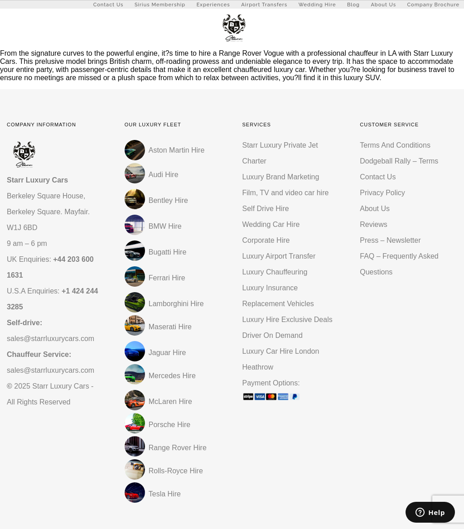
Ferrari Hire (155, 276)
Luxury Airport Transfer (279, 256)
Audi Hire (152, 173)
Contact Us (108, 5)
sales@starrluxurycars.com (50, 338)
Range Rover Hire (166, 446)
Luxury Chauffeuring (275, 272)
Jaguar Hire (155, 351)
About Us (383, 5)
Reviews (373, 224)
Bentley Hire (156, 199)
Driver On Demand (272, 335)
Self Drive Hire (265, 208)
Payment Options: (291, 393)
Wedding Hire (317, 5)
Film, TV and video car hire (285, 193)
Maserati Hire (158, 325)
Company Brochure (433, 5)
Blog (353, 5)
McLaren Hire (158, 400)
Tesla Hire (153, 492)
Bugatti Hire (156, 250)
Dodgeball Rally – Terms (399, 161)
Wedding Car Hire (271, 224)
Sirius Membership (160, 5)
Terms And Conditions (395, 145)
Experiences (213, 5)
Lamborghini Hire (164, 302)
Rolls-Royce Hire (164, 469)
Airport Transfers (264, 5)
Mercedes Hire (160, 374)
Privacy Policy (382, 193)
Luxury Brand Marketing (280, 177)
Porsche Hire (157, 423)
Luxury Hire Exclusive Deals (287, 319)
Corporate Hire (266, 240)
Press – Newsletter (390, 240)
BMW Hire (153, 225)
